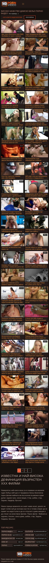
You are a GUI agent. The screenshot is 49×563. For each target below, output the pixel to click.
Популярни (30, 17)
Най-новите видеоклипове (12, 17)
